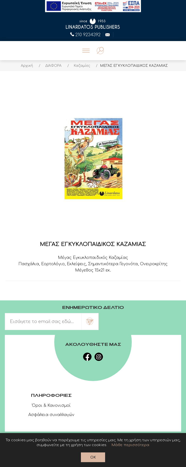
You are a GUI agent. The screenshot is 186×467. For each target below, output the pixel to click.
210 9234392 (85, 34)
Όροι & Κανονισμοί (51, 405)
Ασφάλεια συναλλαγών (51, 415)
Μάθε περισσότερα (130, 445)
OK (93, 457)
